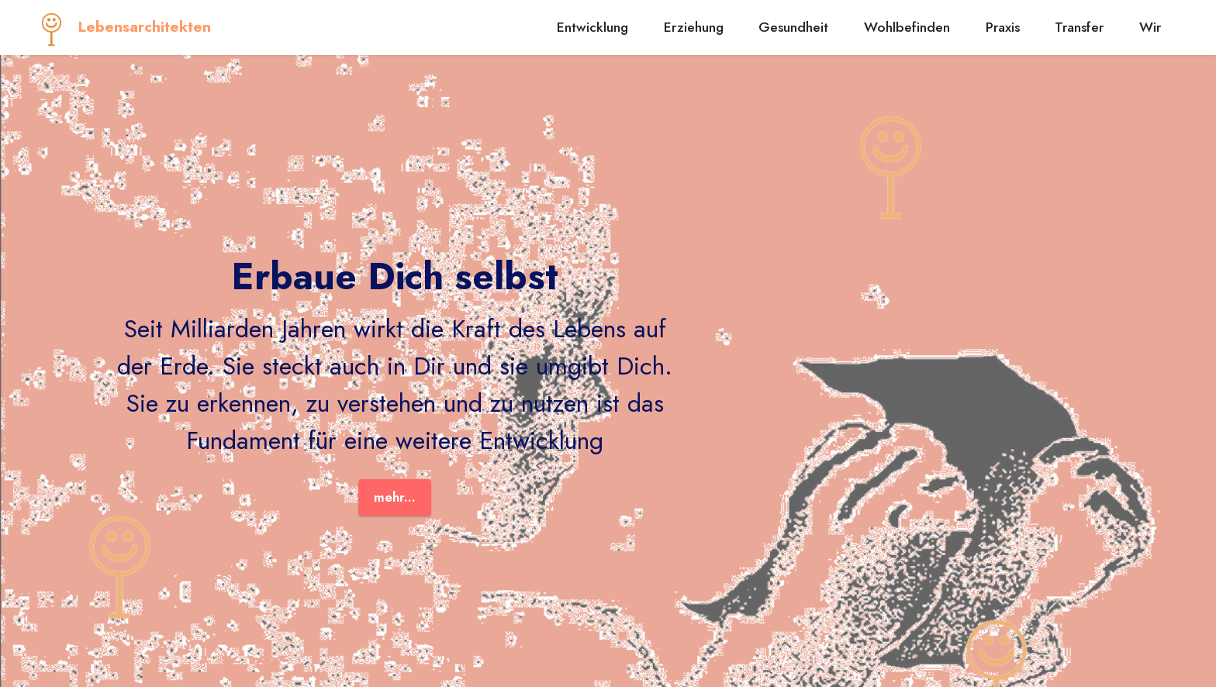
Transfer (1079, 27)
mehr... (395, 497)
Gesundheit (793, 27)
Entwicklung (592, 27)
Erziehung (694, 27)
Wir (1150, 27)
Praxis (1003, 27)
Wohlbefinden (907, 27)
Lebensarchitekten (144, 26)
